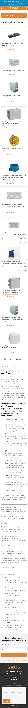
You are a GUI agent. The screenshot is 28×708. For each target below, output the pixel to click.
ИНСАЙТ (14, 705)
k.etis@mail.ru (14, 679)
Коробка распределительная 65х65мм (13, 70)
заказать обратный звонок (14, 685)
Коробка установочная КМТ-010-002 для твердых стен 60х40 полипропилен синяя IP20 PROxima (14, 177)
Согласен (6, 701)
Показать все (20, 359)
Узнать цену (10, 49)
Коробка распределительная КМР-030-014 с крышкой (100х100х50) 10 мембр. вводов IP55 (13, 206)
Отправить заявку (14, 655)
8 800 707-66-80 (14, 683)
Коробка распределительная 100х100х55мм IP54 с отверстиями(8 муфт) (13, 319)
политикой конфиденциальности (18, 660)
